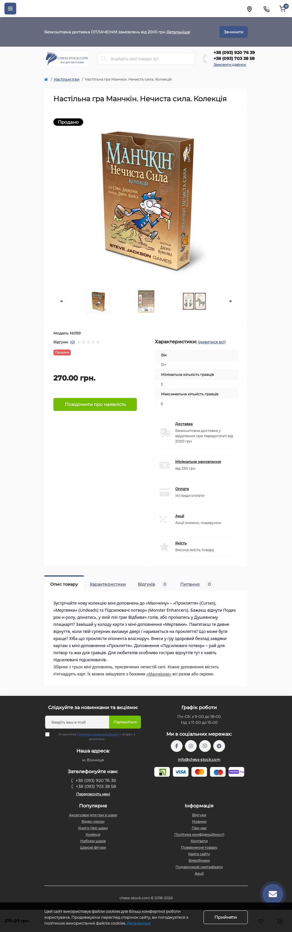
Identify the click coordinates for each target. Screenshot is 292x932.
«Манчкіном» (158, 674)
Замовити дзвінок (230, 64)
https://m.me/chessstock (176, 746)
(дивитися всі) (212, 341)
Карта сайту (199, 854)
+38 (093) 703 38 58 (234, 58)
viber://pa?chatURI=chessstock (205, 746)
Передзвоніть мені (93, 794)
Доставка (184, 424)
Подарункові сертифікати (199, 867)
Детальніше (178, 32)
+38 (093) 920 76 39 (234, 52)
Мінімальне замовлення (198, 461)
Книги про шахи (93, 828)
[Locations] (249, 8)
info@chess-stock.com (199, 759)
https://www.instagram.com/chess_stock (191, 746)
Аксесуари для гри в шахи (93, 815)
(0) (72, 342)
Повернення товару (199, 847)
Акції (179, 516)
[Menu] (10, 8)
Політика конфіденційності (98, 734)
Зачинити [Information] (233, 32)
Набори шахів (93, 841)
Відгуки (199, 815)
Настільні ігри (66, 79)
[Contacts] (266, 8)
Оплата (182, 489)
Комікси (93, 834)
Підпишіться (125, 722)
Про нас (199, 828)
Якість (181, 543)
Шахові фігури (93, 847)
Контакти (199, 841)
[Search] (103, 59)
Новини (199, 821)
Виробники (199, 860)
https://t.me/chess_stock (219, 746)
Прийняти (225, 917)
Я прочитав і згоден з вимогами (94, 736)
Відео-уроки (92, 821)
